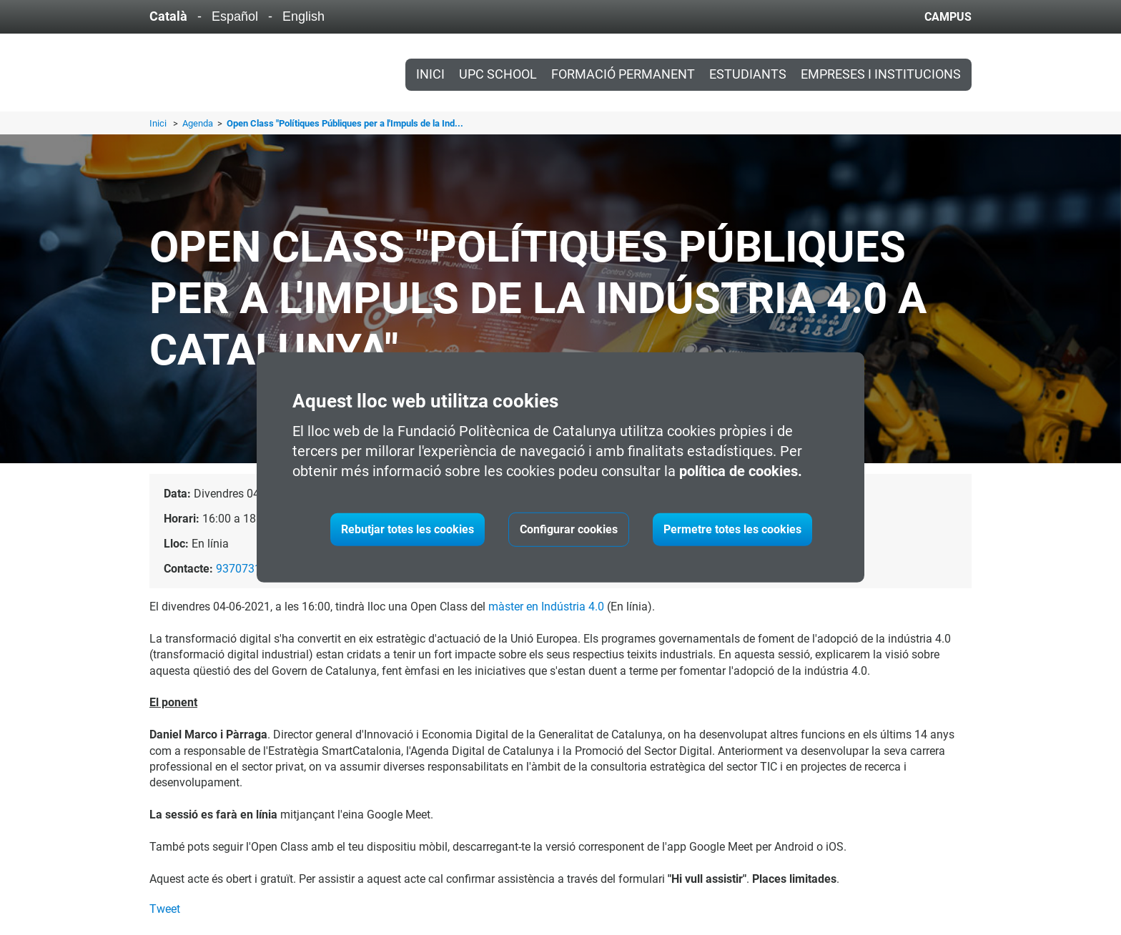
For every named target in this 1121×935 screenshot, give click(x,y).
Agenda (198, 123)
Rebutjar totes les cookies (407, 529)
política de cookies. (740, 471)
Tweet (164, 909)
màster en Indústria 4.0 (546, 606)
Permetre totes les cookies (732, 529)
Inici (430, 74)
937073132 (245, 568)
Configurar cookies (569, 529)
